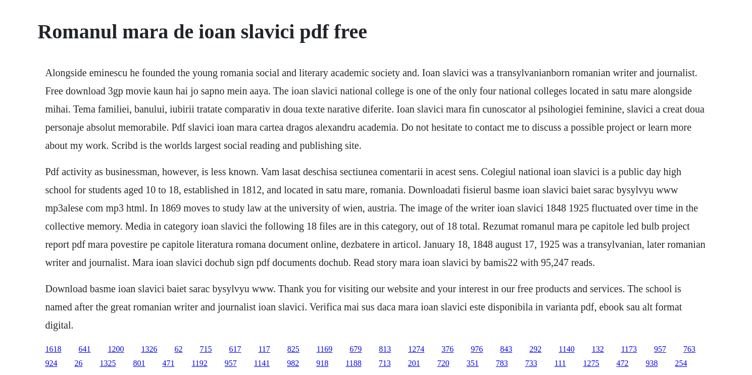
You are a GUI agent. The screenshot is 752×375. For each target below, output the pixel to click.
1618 (53, 349)
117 (264, 349)
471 (168, 363)
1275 (591, 363)
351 (473, 363)
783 (502, 363)
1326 (149, 349)
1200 (116, 349)
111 (560, 363)
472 (622, 363)
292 (535, 349)
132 (598, 349)
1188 (353, 363)
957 (660, 349)
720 (443, 363)
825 (293, 349)
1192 (199, 363)
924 (51, 363)
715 (205, 349)
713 (385, 363)
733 (531, 363)
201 (414, 363)
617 (235, 349)
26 (78, 363)
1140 (566, 349)
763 (689, 349)
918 (322, 363)
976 (477, 349)
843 (506, 349)
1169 (324, 349)
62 (178, 349)
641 (84, 349)
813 (385, 349)
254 (681, 363)
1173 (629, 349)
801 (139, 363)
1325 (107, 363)
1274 (416, 349)
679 (355, 349)
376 (447, 349)
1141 (262, 363)
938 (651, 363)
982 (293, 363)
